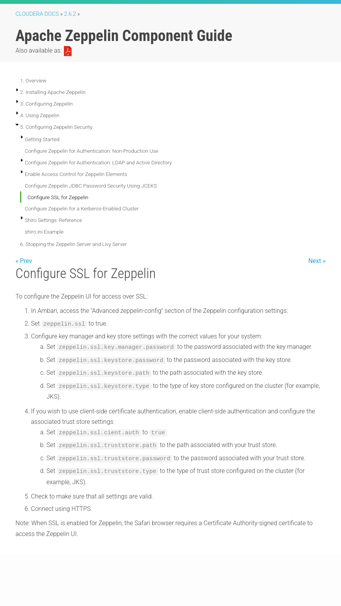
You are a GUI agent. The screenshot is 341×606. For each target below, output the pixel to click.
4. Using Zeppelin (39, 115)
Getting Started (42, 139)
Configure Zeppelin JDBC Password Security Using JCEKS (91, 186)
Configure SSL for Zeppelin (57, 197)
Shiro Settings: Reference (53, 220)
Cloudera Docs (37, 14)
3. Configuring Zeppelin (46, 104)
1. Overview (33, 80)
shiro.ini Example (44, 232)
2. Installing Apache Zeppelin (53, 92)
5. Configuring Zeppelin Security (56, 127)
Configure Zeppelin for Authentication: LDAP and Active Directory (98, 162)
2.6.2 (70, 14)
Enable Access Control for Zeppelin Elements (76, 174)
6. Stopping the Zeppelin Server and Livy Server (73, 244)
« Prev (23, 261)
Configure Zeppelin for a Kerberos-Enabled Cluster (82, 208)
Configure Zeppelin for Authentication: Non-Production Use (91, 151)
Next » (317, 261)
